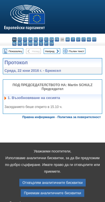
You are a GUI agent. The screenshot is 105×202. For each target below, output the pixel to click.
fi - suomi (46, 44)
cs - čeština (25, 39)
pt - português (25, 44)
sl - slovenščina (41, 44)
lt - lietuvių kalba (83, 39)
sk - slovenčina (36, 44)
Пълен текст (76, 51)
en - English (52, 39)
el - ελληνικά (46, 39)
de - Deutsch (36, 39)
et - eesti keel (41, 39)
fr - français (57, 39)
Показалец (15, 51)
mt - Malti (94, 39)
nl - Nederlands (14, 44)
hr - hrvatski (68, 39)
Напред (50, 51)
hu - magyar (89, 39)
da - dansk (30, 39)
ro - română (30, 44)
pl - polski (20, 44)
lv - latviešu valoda (78, 39)
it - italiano (73, 39)
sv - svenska (52, 44)
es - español (20, 39)
